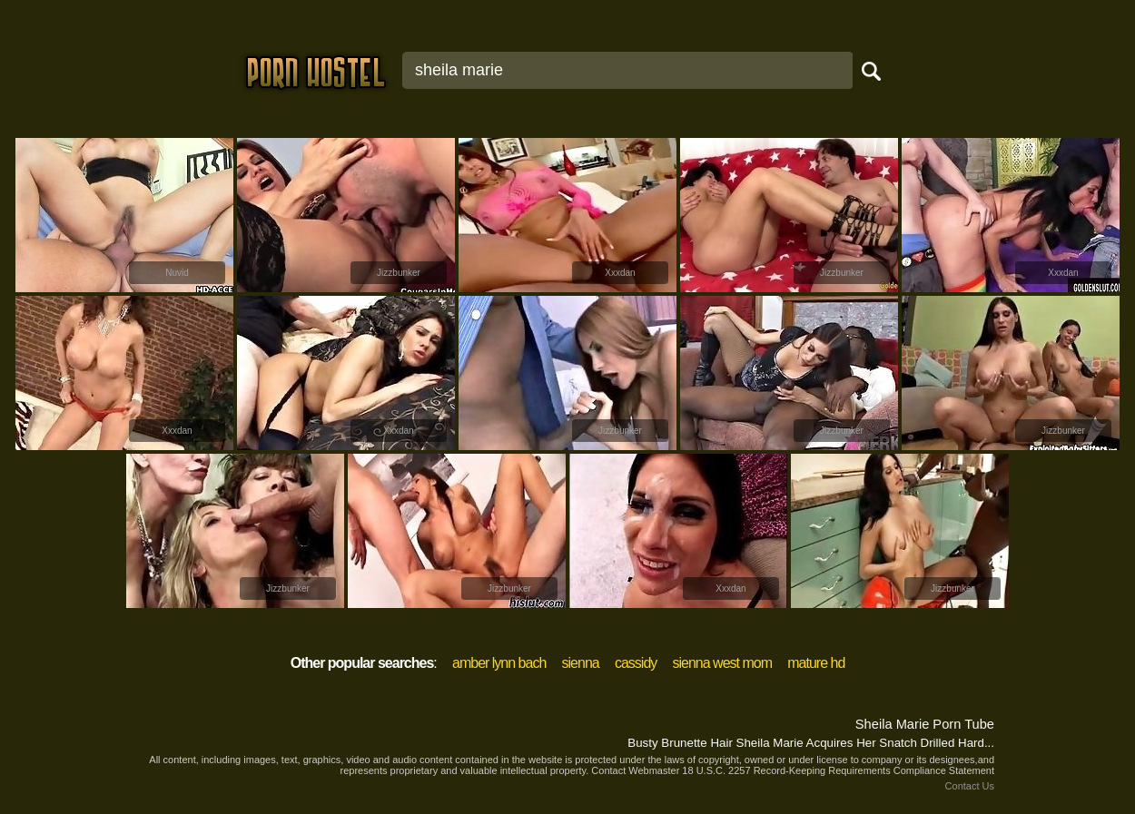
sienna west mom (723, 663)
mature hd (815, 663)
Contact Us (969, 785)
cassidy (635, 663)
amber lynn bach (499, 663)
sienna (580, 663)
